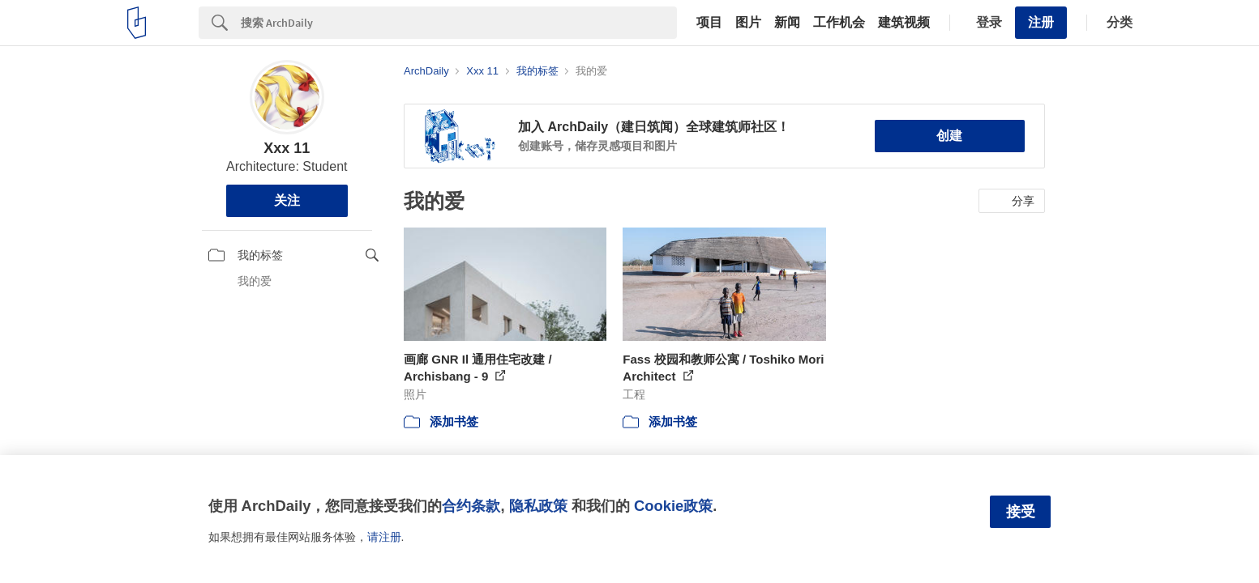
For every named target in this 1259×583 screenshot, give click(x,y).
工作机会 (839, 22)
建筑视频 (904, 22)
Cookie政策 (673, 505)
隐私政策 (538, 505)
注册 (1041, 22)
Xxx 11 (286, 148)
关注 (287, 200)
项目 (709, 22)
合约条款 (471, 505)
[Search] (459, 22)
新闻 (787, 22)
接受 (1020, 512)
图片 (748, 22)
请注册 (384, 536)
